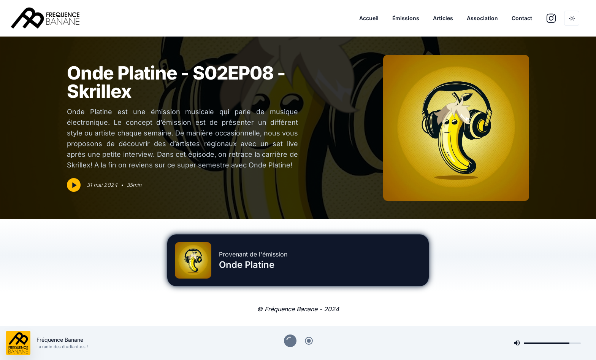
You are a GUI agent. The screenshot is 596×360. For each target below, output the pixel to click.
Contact (522, 18)
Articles (443, 18)
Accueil (369, 18)
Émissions (405, 18)
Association (482, 18)
